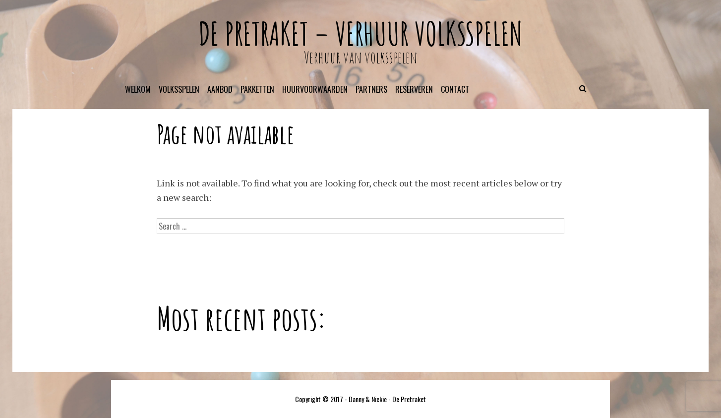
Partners (371, 89)
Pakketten (257, 89)
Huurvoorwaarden (315, 89)
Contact (455, 89)
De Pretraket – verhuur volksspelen (360, 33)
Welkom (138, 89)
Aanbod (220, 89)
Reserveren (414, 89)
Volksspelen (179, 89)
